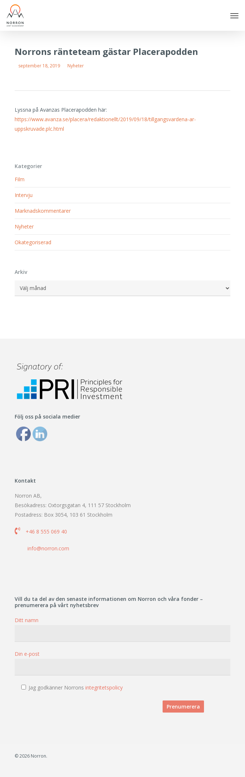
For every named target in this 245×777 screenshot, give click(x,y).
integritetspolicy (104, 687)
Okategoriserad (33, 242)
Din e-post (122, 663)
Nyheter (75, 66)
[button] (234, 15)
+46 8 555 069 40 (46, 531)
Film (20, 179)
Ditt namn (122, 629)
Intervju (24, 195)
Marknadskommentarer (43, 210)
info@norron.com (48, 548)
